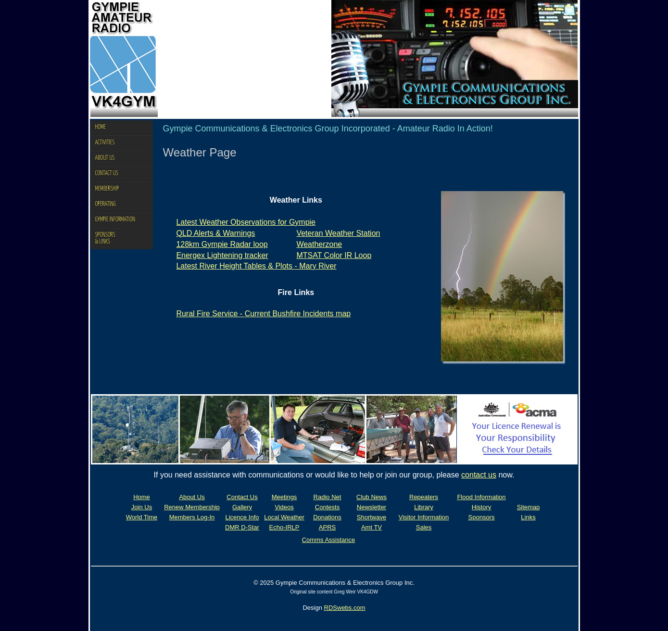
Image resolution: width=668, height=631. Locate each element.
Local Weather (284, 517)
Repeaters (423, 497)
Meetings (284, 497)
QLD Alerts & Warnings (215, 233)
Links (528, 517)
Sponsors (481, 517)
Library (423, 507)
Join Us (141, 507)
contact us (478, 475)
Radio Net (327, 497)
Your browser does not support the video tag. (244, 58)
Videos (284, 507)
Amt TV (371, 527)
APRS (327, 527)
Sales (424, 527)
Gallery (242, 507)
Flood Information (481, 497)
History (481, 507)
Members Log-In (192, 517)
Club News (371, 497)
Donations (327, 517)
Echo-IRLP (284, 527)
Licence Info (242, 517)
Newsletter (371, 507)
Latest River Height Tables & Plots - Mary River (256, 266)
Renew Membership (192, 507)
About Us (191, 497)
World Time (142, 517)
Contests (327, 507)
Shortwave (371, 517)
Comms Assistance (328, 539)
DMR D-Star (242, 527)
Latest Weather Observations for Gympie (245, 222)
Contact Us (242, 497)
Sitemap (528, 507)
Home (141, 497)
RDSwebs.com (345, 607)
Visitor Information (424, 517)
